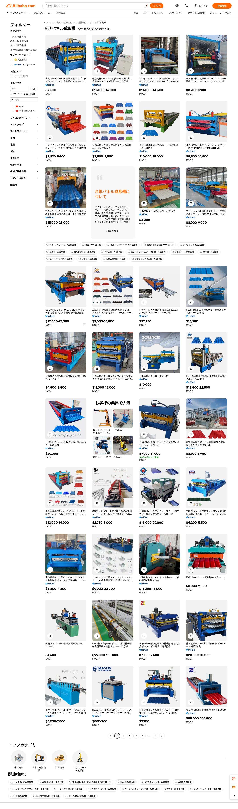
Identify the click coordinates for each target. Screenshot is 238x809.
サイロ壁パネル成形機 (21, 782)
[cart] (187, 6)
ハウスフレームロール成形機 (155, 782)
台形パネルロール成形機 (51, 782)
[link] (234, 779)
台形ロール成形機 (55, 252)
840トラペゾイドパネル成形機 (61, 245)
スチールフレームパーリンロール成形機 (146, 252)
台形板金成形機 (183, 782)
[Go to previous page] (111, 736)
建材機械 (81, 22)
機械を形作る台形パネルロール (159, 245)
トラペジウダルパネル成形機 (68, 789)
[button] (97, 71)
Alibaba (47, 22)
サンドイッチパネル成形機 (59, 259)
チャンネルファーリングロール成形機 (140, 789)
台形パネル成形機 (91, 245)
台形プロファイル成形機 (192, 245)
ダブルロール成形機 (111, 252)
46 (155, 736)
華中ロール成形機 (209, 252)
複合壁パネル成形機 (174, 789)
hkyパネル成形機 (126, 782)
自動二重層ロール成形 (114, 259)
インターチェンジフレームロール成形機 (29, 789)
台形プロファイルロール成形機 (147, 259)
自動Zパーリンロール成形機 (102, 789)
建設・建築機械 (64, 22)
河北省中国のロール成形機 (46, 796)
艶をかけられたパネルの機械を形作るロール (90, 782)
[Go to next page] (162, 736)
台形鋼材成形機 (18, 796)
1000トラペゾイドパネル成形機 (122, 245)
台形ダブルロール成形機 (83, 252)
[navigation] (24, 379)
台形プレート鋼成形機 (183, 252)
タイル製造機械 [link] (98, 22)
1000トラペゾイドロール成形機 (205, 789)
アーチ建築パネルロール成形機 (80, 796)
